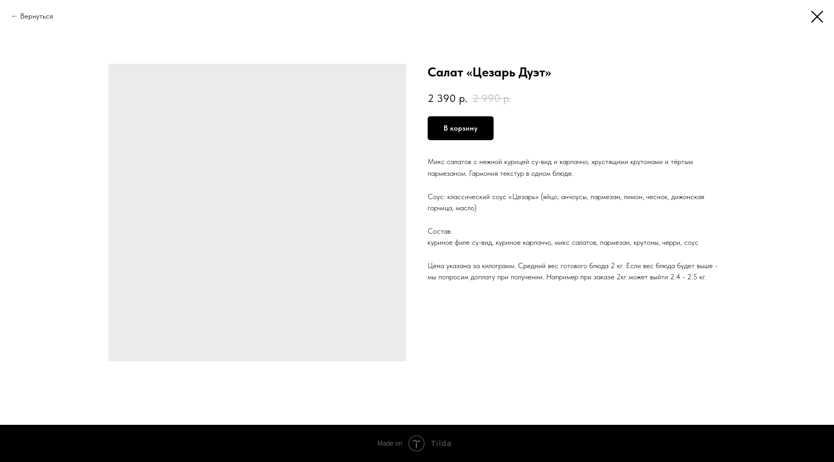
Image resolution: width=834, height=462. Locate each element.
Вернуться (36, 16)
